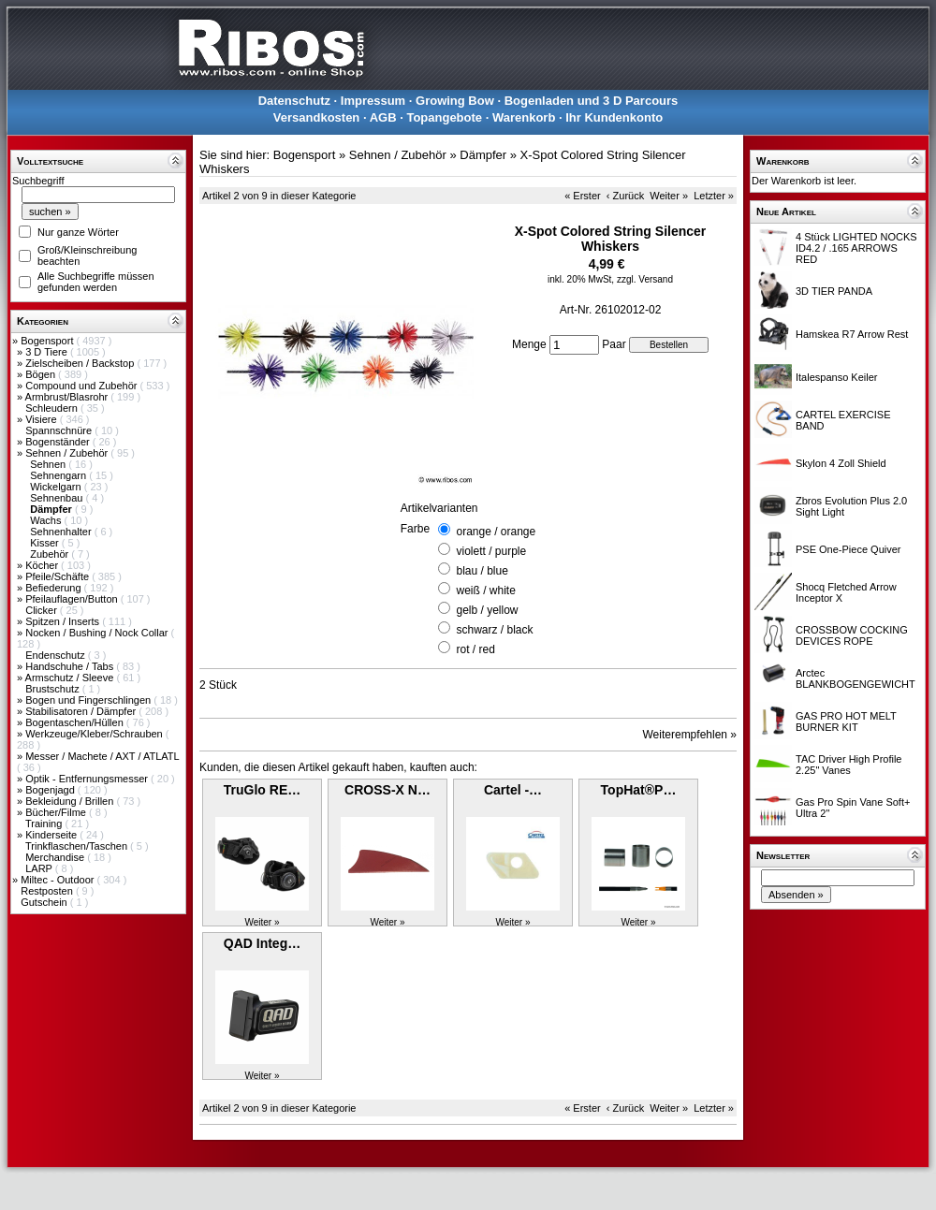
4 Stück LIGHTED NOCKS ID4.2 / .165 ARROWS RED (856, 248)
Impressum (373, 101)
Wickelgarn (56, 486)
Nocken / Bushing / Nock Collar (97, 632)
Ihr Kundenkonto (614, 117)
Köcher (43, 565)
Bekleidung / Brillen (70, 801)
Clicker (42, 610)
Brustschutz (53, 688)
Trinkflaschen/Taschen (77, 846)
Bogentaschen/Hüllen (75, 722)
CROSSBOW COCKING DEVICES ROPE (852, 635)
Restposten (48, 891)
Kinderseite (52, 834)
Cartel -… (513, 789)
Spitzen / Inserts (63, 621)
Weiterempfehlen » (690, 734)
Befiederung (54, 587)
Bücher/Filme (57, 812)
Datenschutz (294, 101)
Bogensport (48, 340)
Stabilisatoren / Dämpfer (82, 711)
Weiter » (669, 195)
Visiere (42, 419)
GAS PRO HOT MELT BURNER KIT (846, 721)
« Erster (582, 195)
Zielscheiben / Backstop (81, 363)
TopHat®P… (639, 789)
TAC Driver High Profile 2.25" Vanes (849, 764)
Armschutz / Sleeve (71, 677)
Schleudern (52, 408)
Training (45, 823)
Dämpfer (483, 155)
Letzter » (714, 195)
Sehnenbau (57, 497)
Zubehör (50, 554)
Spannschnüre (60, 430)
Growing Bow (455, 101)
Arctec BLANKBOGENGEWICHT (855, 678)
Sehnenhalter (62, 531)
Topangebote (444, 117)
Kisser (46, 542)
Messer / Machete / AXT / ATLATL (102, 756)
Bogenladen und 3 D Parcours (592, 101)
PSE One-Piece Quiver (848, 549)
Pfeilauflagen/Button (73, 599)
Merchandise (56, 857)
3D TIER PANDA (834, 291)
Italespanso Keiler (836, 377)
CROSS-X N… (387, 789)
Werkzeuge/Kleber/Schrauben (95, 733)
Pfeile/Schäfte (58, 576)
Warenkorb (523, 117)
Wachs (47, 520)
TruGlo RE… (262, 789)
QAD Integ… (262, 943)
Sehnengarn (59, 475)
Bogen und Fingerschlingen (89, 700)
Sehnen (49, 464)
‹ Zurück (625, 195)
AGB (383, 117)
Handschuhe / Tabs (70, 666)
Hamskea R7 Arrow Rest (852, 334)
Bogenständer (59, 441)
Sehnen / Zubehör (67, 453)
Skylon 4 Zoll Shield (841, 463)
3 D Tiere (47, 351)
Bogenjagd (51, 789)
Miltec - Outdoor (58, 879)
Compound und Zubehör (82, 385)
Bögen (41, 374)
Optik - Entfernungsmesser (88, 778)
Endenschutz (56, 655)
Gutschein (45, 902)
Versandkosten (316, 117)
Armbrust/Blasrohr (68, 396)
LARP (40, 868)
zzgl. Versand (645, 279)
